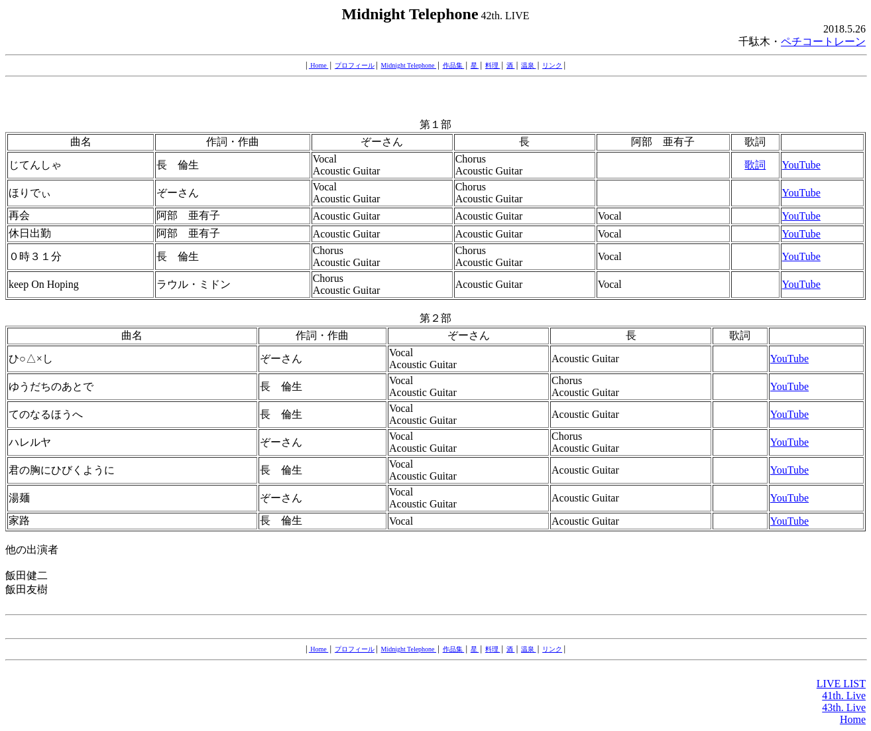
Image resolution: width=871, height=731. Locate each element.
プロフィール (355, 65)
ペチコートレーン (823, 41)
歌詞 (755, 164)
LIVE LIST (841, 683)
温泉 (528, 65)
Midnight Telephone (409, 65)
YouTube (801, 164)
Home (318, 65)
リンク (552, 65)
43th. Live (844, 707)
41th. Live (844, 695)
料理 (492, 65)
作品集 (454, 65)
